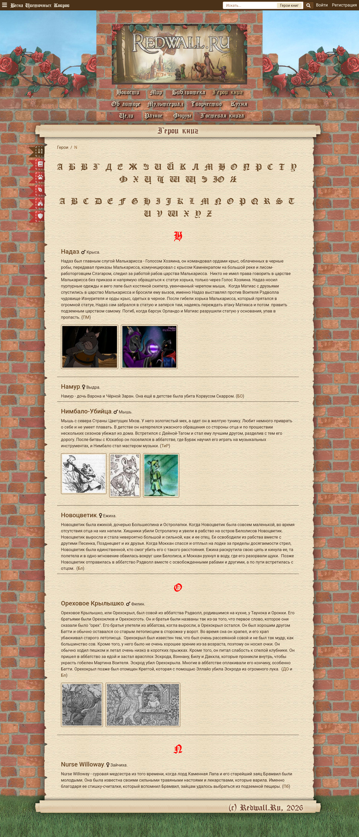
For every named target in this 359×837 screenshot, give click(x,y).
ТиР (165, 445)
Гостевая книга (222, 115)
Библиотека (188, 92)
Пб (286, 786)
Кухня (238, 104)
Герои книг (227, 92)
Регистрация (344, 5)
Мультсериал (165, 104)
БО (240, 396)
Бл (80, 568)
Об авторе (125, 104)
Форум (182, 115)
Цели (126, 115)
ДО (286, 669)
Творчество (206, 104)
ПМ (86, 317)
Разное (153, 115)
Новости (127, 92)
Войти (322, 5)
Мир (156, 92)
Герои (62, 147)
